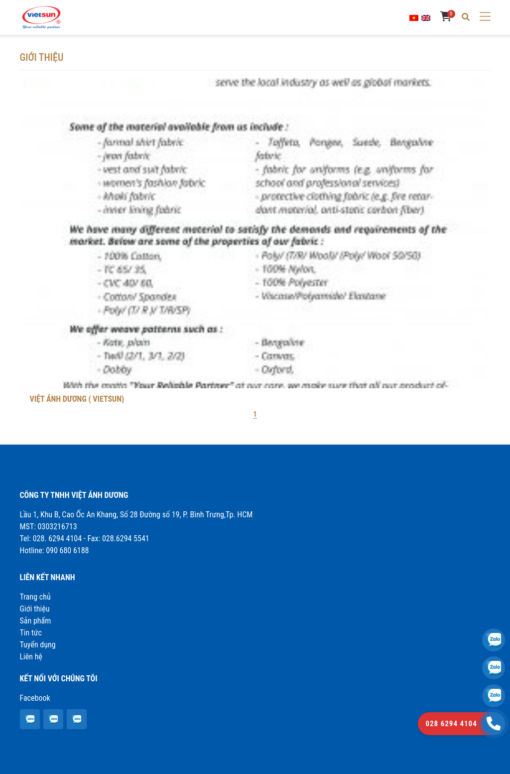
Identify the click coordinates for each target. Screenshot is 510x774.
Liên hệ (31, 656)
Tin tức (31, 632)
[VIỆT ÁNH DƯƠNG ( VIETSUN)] (29, 719)
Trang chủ (35, 597)
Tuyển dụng (38, 644)
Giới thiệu (35, 609)
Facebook (35, 698)
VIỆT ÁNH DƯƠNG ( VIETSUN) (77, 399)
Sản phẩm (35, 620)
